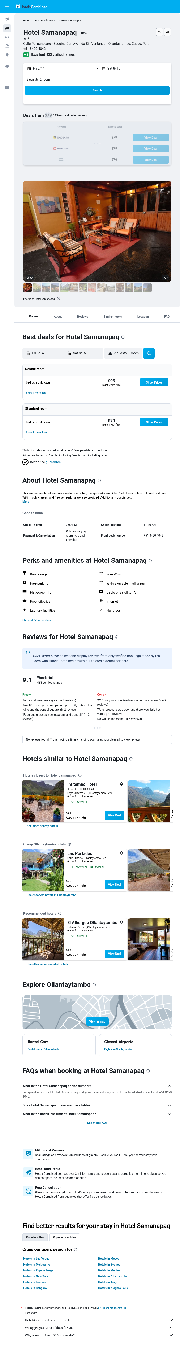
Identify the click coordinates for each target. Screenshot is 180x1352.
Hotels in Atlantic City (112, 1276)
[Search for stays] (7, 28)
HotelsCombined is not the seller (99, 1320)
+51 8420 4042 (34, 49)
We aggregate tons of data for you (99, 1327)
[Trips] (7, 66)
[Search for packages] (7, 46)
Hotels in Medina (109, 1270)
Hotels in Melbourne (36, 1264)
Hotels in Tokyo (108, 1282)
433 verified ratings (60, 55)
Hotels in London (34, 1282)
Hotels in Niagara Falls (113, 1288)
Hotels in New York (35, 1276)
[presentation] (58, 298)
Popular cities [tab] (35, 1237)
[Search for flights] (7, 19)
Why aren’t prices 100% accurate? (99, 1335)
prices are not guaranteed (112, 1307)
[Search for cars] (7, 37)
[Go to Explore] (7, 54)
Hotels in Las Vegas (36, 1258)
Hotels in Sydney (109, 1264)
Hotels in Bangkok (35, 1288)
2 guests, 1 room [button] (38, 79)
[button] (7, 6)
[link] (42, 826)
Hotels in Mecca (108, 1258)
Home (26, 20)
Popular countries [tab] (64, 1237)
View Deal (114, 815)
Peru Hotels (41, 20)
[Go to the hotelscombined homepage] (31, 6)
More (25, 501)
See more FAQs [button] (97, 1122)
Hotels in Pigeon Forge (38, 1270)
